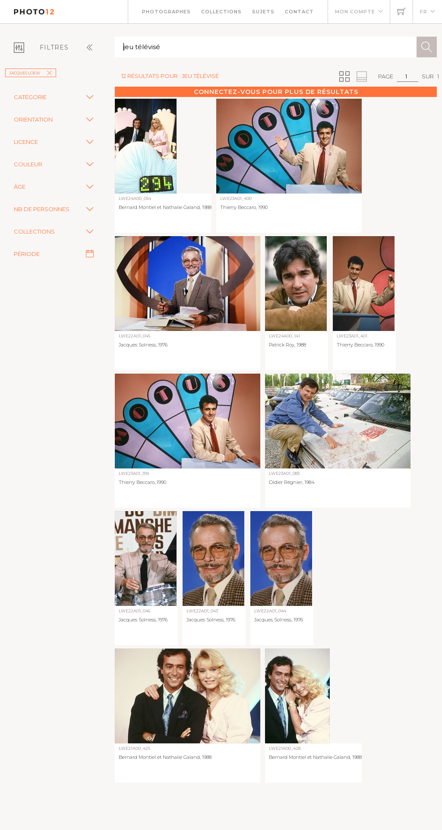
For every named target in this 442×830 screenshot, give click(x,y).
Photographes (166, 12)
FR (423, 12)
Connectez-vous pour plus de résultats (276, 92)
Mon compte (355, 12)
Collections (221, 12)
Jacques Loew (30, 73)
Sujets (263, 12)
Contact (299, 12)
